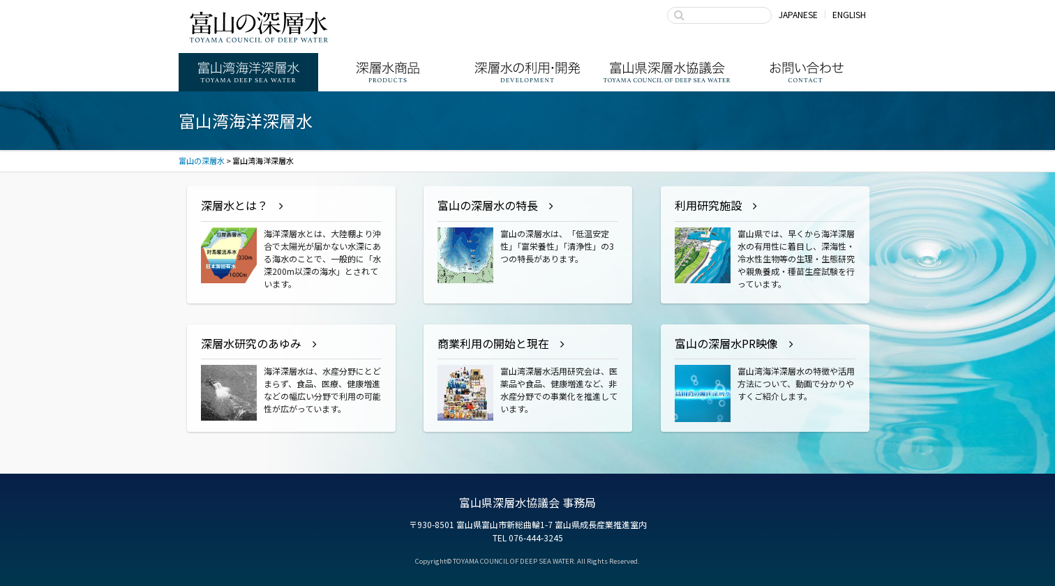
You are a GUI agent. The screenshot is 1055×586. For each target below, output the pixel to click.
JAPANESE (798, 14)
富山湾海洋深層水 (248, 72)
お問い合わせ (806, 72)
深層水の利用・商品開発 (527, 72)
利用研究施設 (708, 205)
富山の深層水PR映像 (726, 343)
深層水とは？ (234, 205)
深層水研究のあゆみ (251, 343)
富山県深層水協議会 (667, 72)
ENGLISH (849, 14)
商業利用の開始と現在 (493, 343)
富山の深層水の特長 (487, 205)
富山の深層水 (259, 26)
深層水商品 (388, 72)
